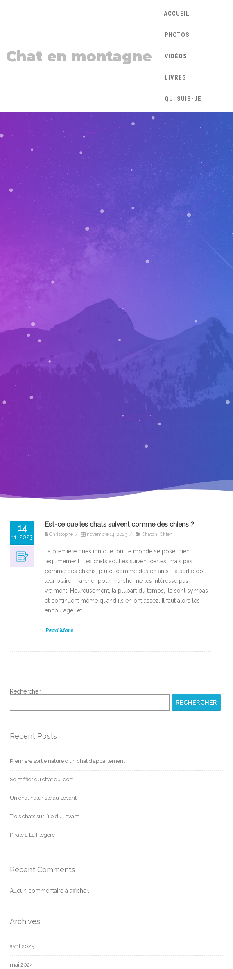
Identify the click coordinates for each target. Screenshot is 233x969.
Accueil (177, 13)
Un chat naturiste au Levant (43, 798)
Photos (177, 35)
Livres (175, 77)
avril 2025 (22, 946)
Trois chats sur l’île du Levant (44, 816)
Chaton (149, 534)
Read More (59, 630)
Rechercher (25, 691)
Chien (166, 534)
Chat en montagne (79, 56)
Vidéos (176, 56)
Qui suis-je (183, 98)
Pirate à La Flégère (32, 835)
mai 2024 (21, 965)
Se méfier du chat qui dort (41, 779)
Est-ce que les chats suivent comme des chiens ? (119, 524)
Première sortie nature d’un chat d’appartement (67, 761)
